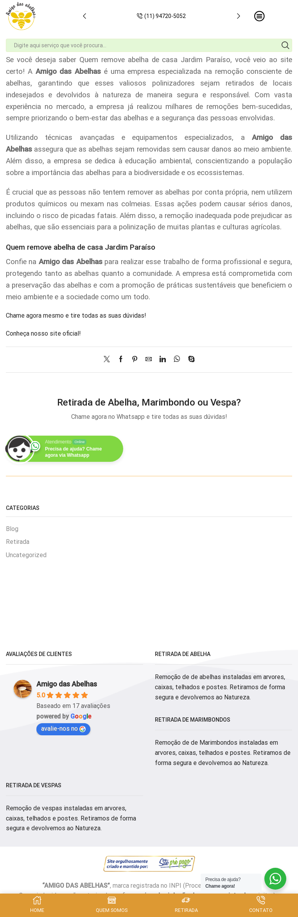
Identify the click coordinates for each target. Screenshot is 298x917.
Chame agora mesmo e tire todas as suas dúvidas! (76, 315)
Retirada (17, 541)
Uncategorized (26, 555)
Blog (12, 529)
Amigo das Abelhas (66, 684)
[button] (84, 16)
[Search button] (285, 45)
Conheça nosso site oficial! (43, 333)
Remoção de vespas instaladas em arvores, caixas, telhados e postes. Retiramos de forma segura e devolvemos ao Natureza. (71, 818)
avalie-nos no (63, 728)
